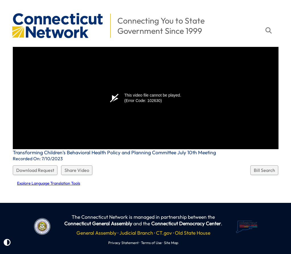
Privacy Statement (123, 242)
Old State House (192, 233)
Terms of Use (151, 242)
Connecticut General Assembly (98, 223)
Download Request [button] (35, 170)
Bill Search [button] (264, 170)
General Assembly (96, 233)
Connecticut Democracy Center (186, 223)
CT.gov (164, 233)
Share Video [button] (77, 170)
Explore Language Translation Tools (48, 183)
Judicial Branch (136, 233)
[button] (8, 10)
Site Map (171, 242)
